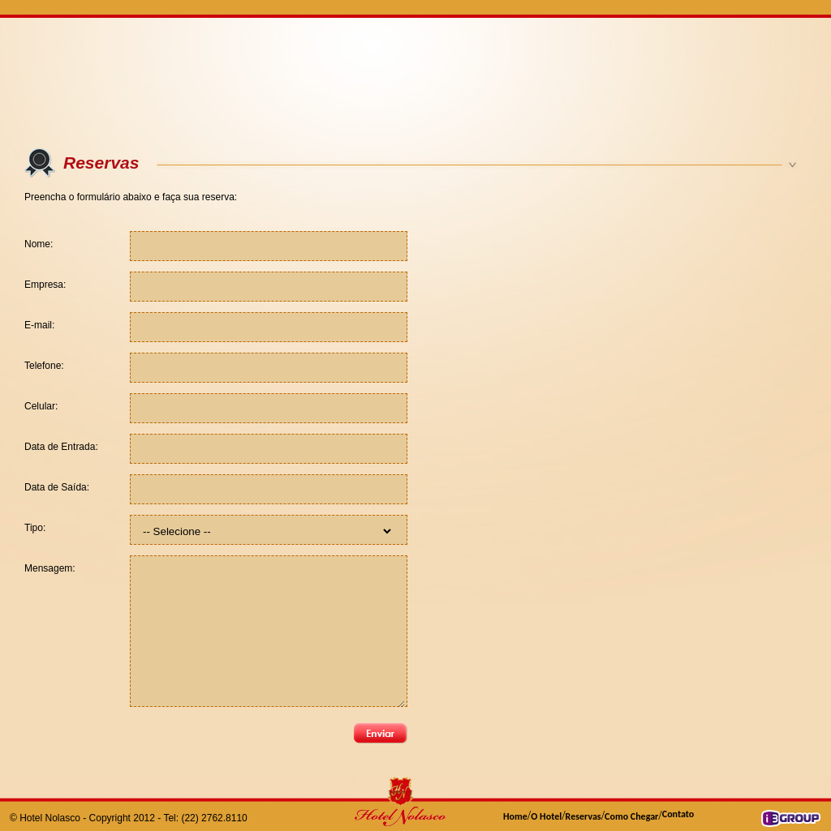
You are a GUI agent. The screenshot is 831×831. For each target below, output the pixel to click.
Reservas (583, 816)
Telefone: (44, 365)
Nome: (38, 244)
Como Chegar (631, 816)
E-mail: (39, 325)
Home (515, 816)
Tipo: (34, 527)
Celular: (41, 406)
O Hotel (546, 816)
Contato (678, 814)
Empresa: (45, 284)
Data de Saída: (56, 487)
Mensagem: (49, 568)
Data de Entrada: (61, 446)
